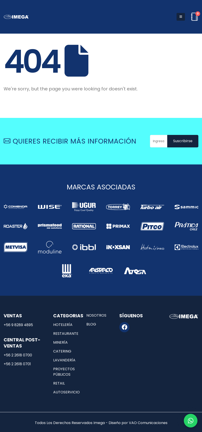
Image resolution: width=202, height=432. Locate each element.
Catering (62, 351)
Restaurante (65, 333)
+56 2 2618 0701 (17, 364)
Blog (91, 324)
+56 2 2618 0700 (18, 355)
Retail (59, 383)
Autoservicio (66, 392)
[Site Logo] (16, 17)
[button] (181, 17)
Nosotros (96, 315)
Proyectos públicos (64, 371)
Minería (60, 342)
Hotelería (62, 324)
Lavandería (64, 360)
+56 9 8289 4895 (18, 325)
